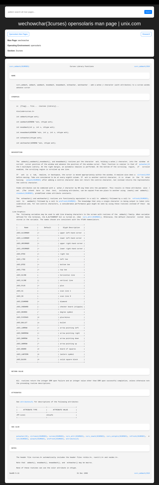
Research (146, 34)
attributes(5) (26, 402)
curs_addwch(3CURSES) (19, 66)
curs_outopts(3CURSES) (117, 436)
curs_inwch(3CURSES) (95, 436)
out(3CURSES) (22, 439)
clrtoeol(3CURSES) (145, 175)
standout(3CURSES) (24, 193)
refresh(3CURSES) (140, 198)
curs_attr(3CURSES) (92, 217)
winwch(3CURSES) (33, 180)
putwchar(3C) (145, 164)
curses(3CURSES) (56, 436)
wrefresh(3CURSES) (67, 201)
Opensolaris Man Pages (18, 34)
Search (148, 12)
